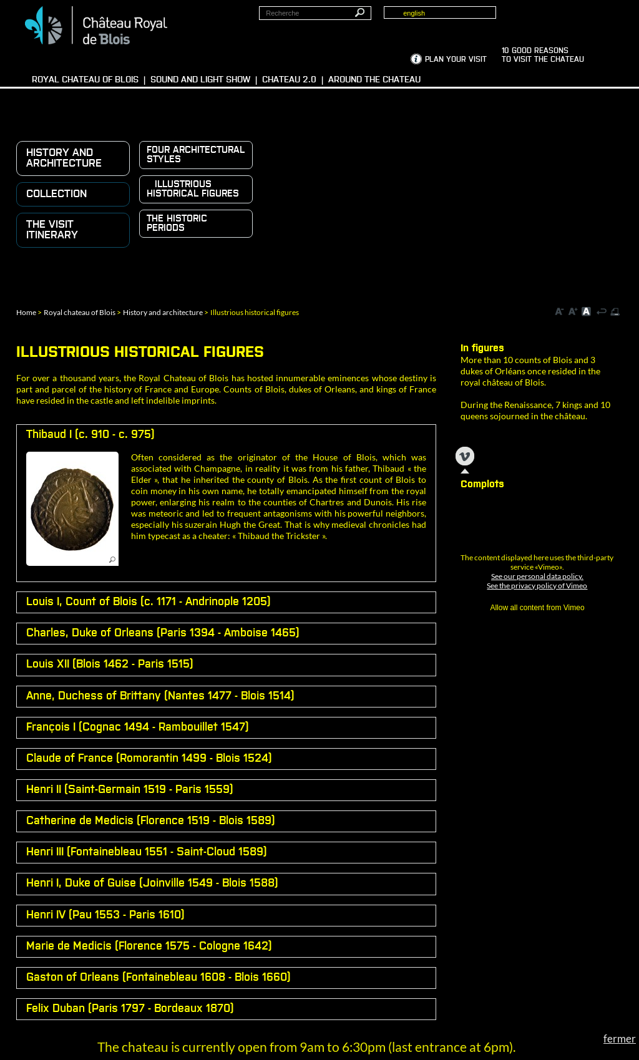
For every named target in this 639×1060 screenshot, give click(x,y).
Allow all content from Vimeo (537, 607)
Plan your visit (456, 60)
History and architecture (163, 312)
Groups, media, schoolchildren (560, 19)
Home (26, 312)
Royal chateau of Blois (79, 312)
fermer (619, 1038)
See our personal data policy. (537, 576)
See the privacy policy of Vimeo (537, 585)
